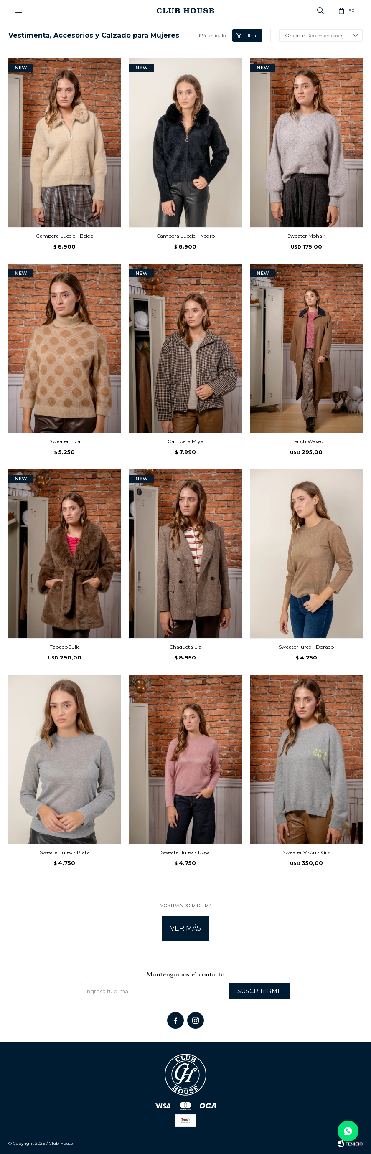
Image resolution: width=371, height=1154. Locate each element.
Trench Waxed (306, 441)
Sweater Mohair (306, 236)
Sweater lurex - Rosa (185, 852)
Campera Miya (185, 441)
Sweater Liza (64, 441)
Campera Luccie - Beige (64, 236)
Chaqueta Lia (185, 647)
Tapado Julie (65, 647)
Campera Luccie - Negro (185, 236)
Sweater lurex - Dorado (306, 647)
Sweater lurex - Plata (65, 852)
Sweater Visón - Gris (306, 852)
